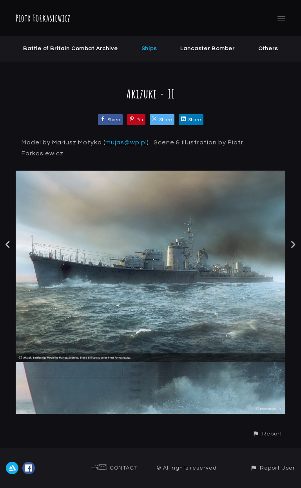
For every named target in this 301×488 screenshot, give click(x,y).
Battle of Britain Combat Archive (70, 48)
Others (268, 48)
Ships (149, 48)
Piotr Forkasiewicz (43, 18)
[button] (267, 434)
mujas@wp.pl (126, 142)
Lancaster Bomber (207, 48)
